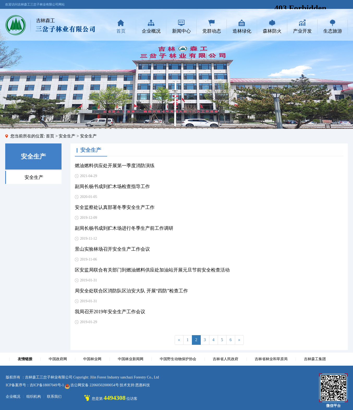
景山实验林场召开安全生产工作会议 (112, 249)
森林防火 (272, 31)
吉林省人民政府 (225, 359)
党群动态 (211, 31)
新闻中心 (181, 31)
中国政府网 (58, 359)
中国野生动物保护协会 (178, 359)
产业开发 (302, 31)
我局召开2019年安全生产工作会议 (110, 311)
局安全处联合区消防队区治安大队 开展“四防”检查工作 (131, 290)
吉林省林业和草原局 (271, 359)
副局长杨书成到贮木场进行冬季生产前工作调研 (124, 228)
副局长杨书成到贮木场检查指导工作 (112, 186)
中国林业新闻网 (130, 359)
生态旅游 (332, 31)
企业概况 (151, 31)
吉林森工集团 (315, 359)
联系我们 (54, 397)
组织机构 (33, 397)
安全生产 (34, 177)
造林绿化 (242, 31)
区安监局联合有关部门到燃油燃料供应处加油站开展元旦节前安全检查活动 (152, 270)
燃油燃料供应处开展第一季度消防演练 (115, 165)
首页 (121, 31)
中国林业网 (92, 359)
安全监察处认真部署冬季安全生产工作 (115, 207)
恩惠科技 (142, 385)
